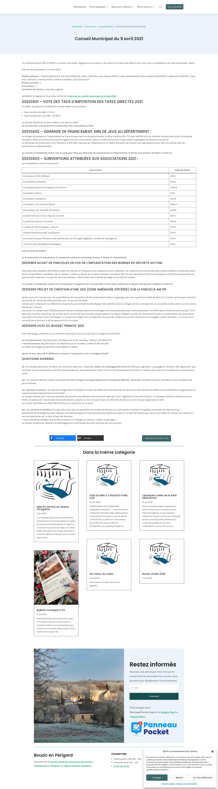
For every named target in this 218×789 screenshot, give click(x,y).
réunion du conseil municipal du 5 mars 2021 (92, 98)
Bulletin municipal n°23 (51, 612)
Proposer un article (156, 440)
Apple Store (138, 718)
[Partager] (60, 440)
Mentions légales (168, 784)
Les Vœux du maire (101, 576)
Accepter (157, 777)
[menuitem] (78, 8)
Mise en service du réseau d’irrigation (53, 510)
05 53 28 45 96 (121, 768)
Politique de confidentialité (187, 784)
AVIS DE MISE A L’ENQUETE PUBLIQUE (109, 499)
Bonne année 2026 (153, 576)
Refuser (179, 777)
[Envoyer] (88, 440)
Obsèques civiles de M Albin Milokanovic (159, 499)
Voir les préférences (202, 777)
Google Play (167, 714)
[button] (212, 751)
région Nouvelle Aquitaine (77, 768)
